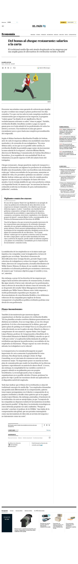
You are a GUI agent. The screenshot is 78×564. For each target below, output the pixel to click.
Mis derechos (50, 34)
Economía (8, 34)
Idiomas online (28, 510)
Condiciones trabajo (37, 437)
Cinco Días (61, 34)
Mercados (33, 34)
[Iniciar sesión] (71, 22)
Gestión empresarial (27, 437)
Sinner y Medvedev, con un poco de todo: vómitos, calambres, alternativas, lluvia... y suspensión (67, 131)
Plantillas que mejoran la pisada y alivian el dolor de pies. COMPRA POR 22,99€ (45, 525)
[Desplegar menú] (3, 26)
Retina (66, 34)
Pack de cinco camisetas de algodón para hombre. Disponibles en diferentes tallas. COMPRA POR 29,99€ (25, 530)
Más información (12, 446)
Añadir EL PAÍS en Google (44, 67)
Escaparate (5, 510)
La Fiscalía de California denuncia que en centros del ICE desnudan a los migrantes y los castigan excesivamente (67, 139)
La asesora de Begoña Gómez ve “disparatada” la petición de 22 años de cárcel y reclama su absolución (68, 178)
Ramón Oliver (6, 62)
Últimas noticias (64, 126)
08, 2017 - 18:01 (10, 63)
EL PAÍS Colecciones (39, 510)
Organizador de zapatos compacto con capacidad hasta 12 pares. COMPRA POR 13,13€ (58, 526)
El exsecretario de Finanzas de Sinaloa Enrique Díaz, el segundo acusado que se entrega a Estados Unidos (67, 146)
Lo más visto (62, 166)
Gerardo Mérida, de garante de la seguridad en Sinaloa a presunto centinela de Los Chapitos (67, 154)
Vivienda (38, 34)
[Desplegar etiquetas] (50, 438)
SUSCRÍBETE (63, 22)
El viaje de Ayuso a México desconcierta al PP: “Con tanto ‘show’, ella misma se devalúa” (68, 191)
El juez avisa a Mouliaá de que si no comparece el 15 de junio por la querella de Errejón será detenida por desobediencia (68, 184)
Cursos (11, 510)
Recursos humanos (12, 437)
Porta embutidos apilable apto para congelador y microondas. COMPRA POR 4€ (71, 526)
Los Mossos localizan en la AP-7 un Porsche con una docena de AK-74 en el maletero (68, 196)
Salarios (20, 437)
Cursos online (19, 510)
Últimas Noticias (72, 34)
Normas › (49, 430)
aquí (41, 445)
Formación (43, 34)
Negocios (56, 34)
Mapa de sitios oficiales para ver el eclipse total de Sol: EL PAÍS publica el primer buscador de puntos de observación (68, 171)
